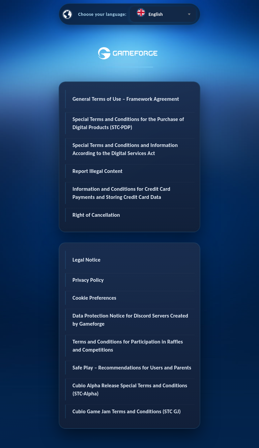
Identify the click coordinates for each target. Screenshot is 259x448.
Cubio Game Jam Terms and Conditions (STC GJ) (127, 411)
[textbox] (163, 12)
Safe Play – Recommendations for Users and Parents (132, 367)
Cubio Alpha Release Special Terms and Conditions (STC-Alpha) (130, 389)
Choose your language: (102, 14)
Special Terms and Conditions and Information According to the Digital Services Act (125, 149)
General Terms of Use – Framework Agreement (126, 99)
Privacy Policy (88, 280)
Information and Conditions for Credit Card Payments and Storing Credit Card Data (121, 193)
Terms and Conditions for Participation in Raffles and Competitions (128, 345)
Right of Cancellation (96, 215)
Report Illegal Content (97, 171)
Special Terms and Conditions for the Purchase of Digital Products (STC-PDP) (128, 123)
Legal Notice (86, 260)
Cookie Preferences (94, 298)
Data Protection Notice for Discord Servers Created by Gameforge (130, 319)
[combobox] (163, 14)
